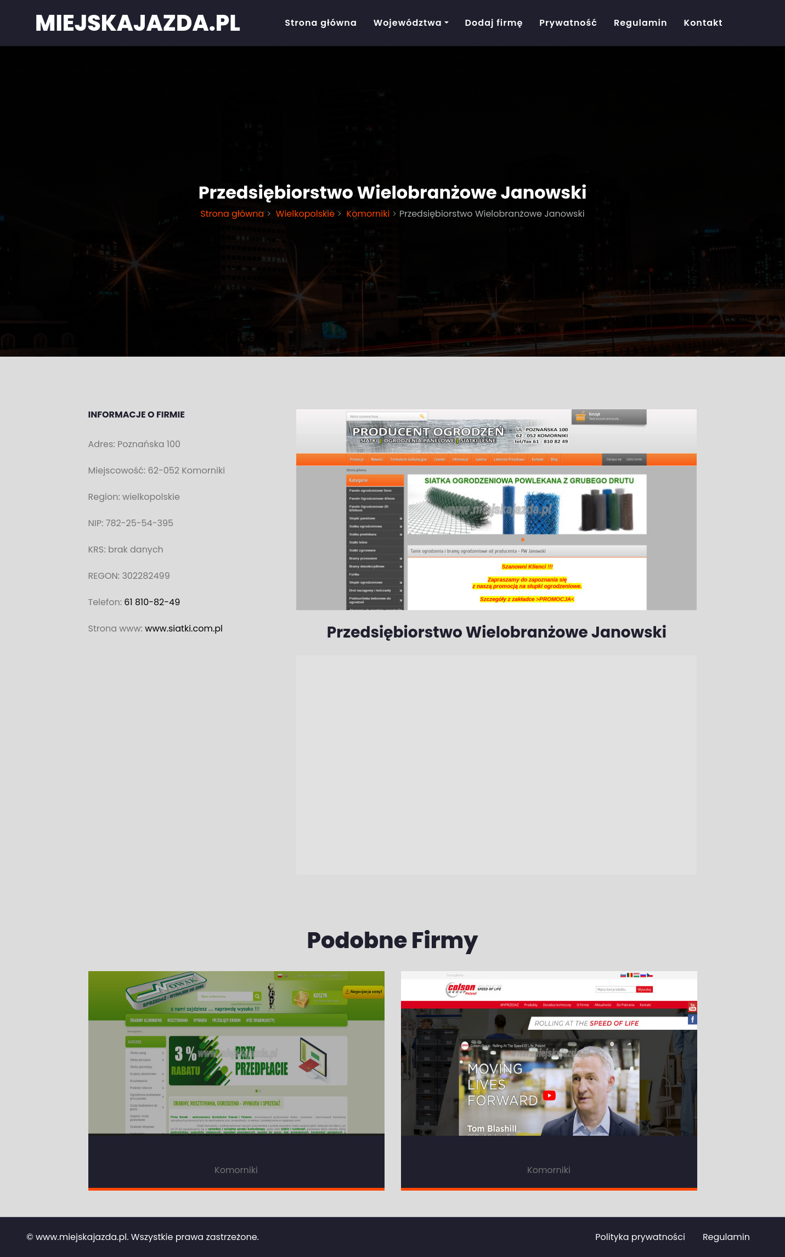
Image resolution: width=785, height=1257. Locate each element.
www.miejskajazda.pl (81, 1237)
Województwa (408, 22)
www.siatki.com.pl (184, 628)
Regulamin (641, 22)
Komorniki (368, 213)
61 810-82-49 (152, 602)
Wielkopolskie (305, 213)
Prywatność (568, 22)
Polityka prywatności (640, 1237)
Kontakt (703, 22)
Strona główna (321, 22)
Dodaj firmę (494, 22)
